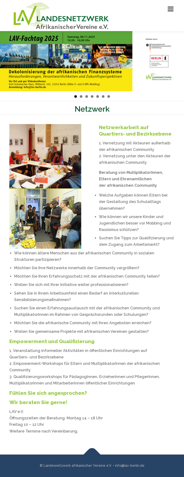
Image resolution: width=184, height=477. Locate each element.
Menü (169, 8)
